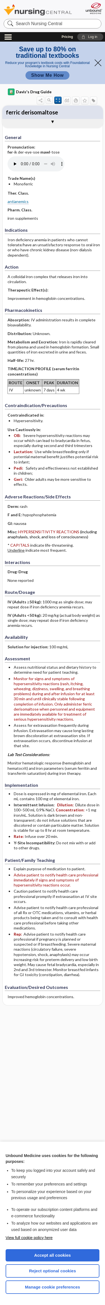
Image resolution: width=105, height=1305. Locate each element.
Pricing (67, 37)
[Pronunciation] (50, 163)
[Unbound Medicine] (94, 8)
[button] (90, 36)
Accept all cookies (52, 1255)
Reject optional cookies (52, 1270)
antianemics (18, 201)
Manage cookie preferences (52, 1287)
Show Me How (47, 75)
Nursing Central (38, 9)
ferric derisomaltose (32, 112)
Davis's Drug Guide (30, 92)
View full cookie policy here (29, 1237)
